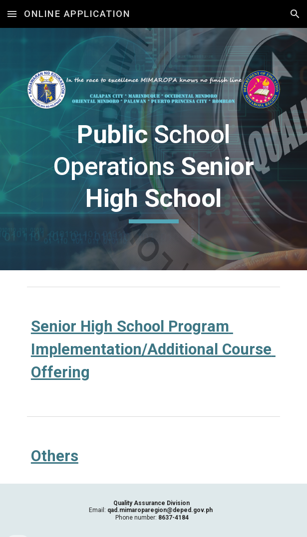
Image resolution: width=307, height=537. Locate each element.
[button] (12, 13)
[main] (153, 171)
